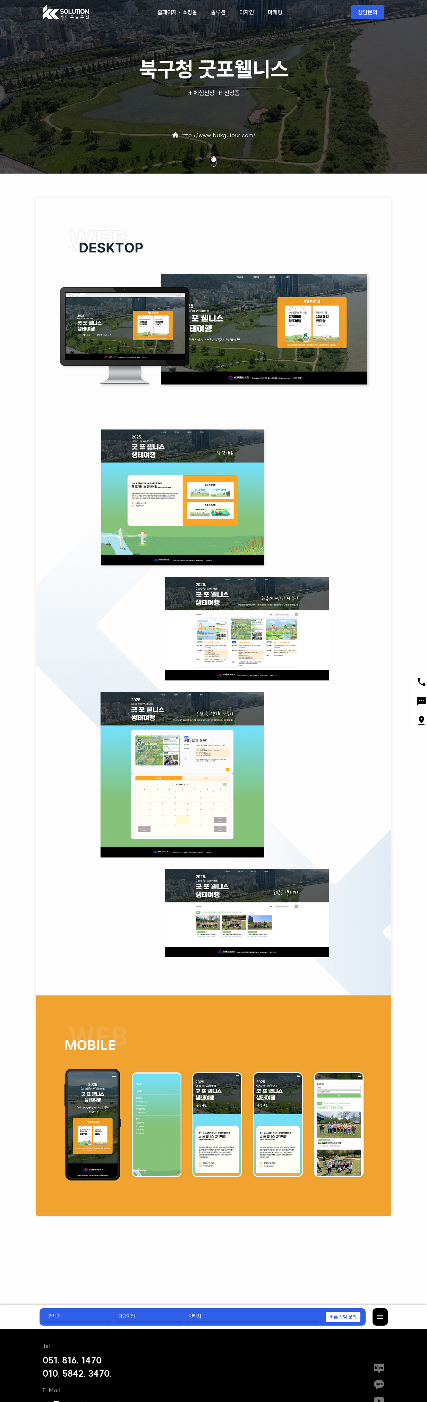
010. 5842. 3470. (77, 1373)
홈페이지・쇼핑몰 (177, 12)
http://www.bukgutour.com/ (213, 135)
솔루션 (218, 12)
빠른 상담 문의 (343, 1317)
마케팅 (275, 12)
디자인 (246, 12)
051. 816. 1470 (72, 1360)
